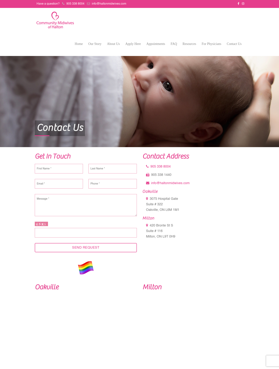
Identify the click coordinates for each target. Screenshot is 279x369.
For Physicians (211, 44)
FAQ (174, 44)
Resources (189, 44)
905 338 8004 (75, 3)
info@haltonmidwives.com (109, 3)
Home (79, 44)
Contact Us (234, 44)
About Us (113, 44)
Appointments (155, 44)
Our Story (95, 44)
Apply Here (133, 44)
